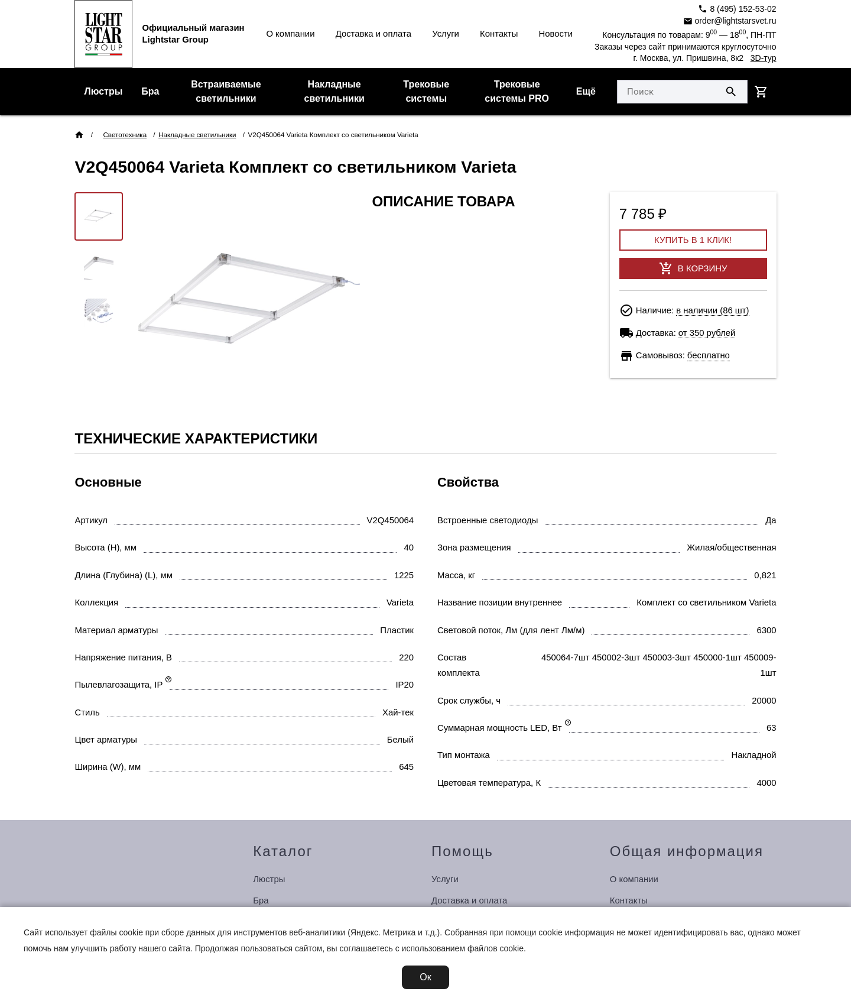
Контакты (499, 33)
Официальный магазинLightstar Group (193, 33)
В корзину (693, 268)
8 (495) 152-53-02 (737, 9)
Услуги (445, 33)
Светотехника (125, 134)
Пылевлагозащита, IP (118, 684)
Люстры (103, 91)
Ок (425, 977)
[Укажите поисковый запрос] (666, 91)
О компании (290, 33)
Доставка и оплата (373, 33)
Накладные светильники (334, 91)
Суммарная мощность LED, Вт (499, 728)
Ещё (586, 91)
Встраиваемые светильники (226, 91)
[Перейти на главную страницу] (103, 34)
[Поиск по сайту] (731, 91)
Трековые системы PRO (517, 91)
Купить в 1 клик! (693, 240)
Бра (150, 91)
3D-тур (764, 58)
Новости (556, 33)
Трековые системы (426, 91)
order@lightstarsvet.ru (730, 21)
